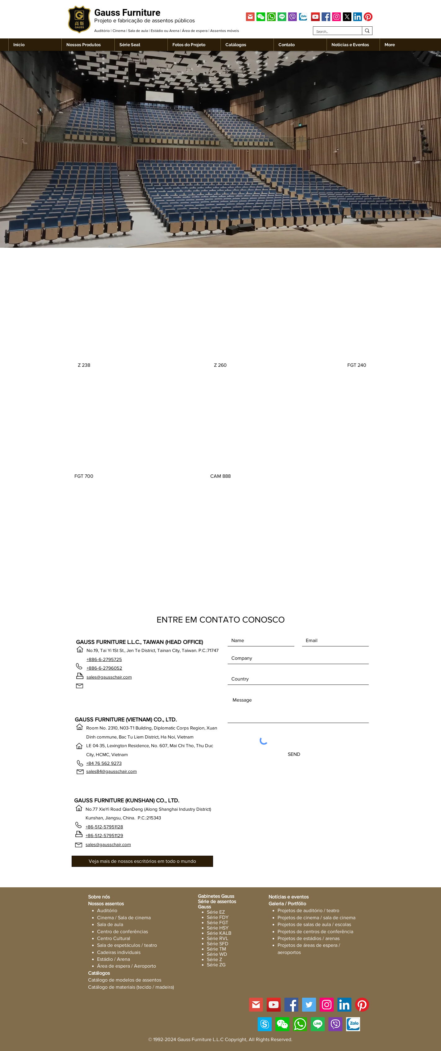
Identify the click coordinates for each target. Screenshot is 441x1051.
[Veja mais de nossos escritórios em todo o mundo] (142, 861)
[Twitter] (309, 1005)
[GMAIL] (250, 16)
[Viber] (292, 16)
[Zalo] (303, 16)
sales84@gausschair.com (111, 771)
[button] (260, 16)
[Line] (282, 16)
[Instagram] (336, 16)
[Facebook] (326, 16)
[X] (347, 16)
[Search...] (332, 32)
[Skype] (265, 1024)
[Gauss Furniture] (128, 12)
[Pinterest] (368, 16)
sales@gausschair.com (109, 677)
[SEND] (294, 754)
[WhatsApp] (271, 16)
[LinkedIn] (357, 16)
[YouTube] (315, 16)
